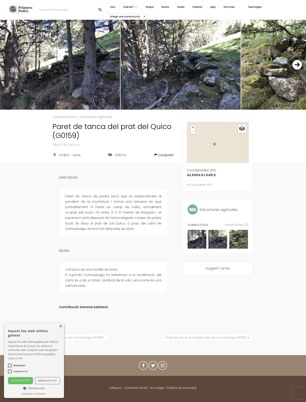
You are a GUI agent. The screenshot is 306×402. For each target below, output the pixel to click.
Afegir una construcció (125, 16)
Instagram (163, 366)
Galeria (197, 7)
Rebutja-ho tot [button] (47, 380)
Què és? (128, 7)
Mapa (150, 7)
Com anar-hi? (201, 185)
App (213, 7)
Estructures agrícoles (96, 117)
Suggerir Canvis (218, 268)
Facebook (143, 366)
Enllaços (116, 388)
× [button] (60, 326)
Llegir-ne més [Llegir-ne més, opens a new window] (15, 358)
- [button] (193, 132)
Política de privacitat (181, 388)
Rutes (165, 7)
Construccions (64, 117)
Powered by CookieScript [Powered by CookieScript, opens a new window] (34, 394)
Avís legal (157, 388)
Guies (180, 7)
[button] (19, 365)
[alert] (34, 360)
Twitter (153, 366)
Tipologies (255, 7)
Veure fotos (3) (236, 224)
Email (143, 388)
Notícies (229, 7)
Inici (112, 7)
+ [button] (193, 128)
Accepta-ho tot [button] (20, 380)
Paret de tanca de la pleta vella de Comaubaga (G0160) (206, 337)
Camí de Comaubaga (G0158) (81, 337)
